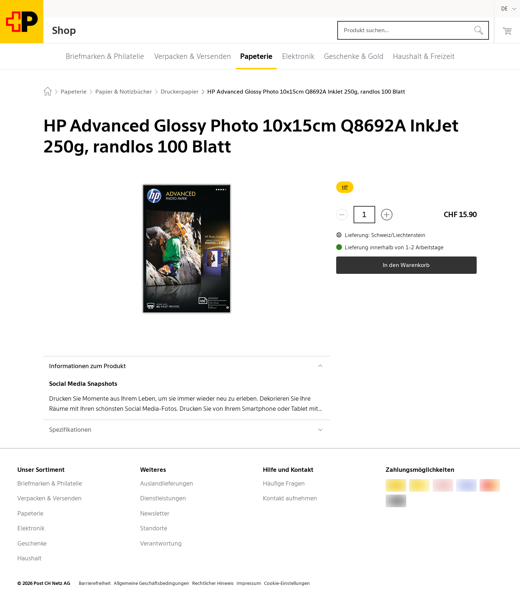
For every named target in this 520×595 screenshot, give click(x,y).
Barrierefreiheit (95, 583)
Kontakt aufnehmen (290, 498)
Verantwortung (161, 543)
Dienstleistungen (163, 498)
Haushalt (29, 558)
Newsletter (154, 513)
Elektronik (30, 528)
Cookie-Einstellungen (287, 583)
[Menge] (364, 214)
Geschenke (32, 543)
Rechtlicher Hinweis (213, 583)
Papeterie (30, 513)
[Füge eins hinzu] (387, 214)
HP (345, 187)
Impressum (249, 583)
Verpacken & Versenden (49, 498)
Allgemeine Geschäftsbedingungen (151, 583)
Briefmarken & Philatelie (49, 483)
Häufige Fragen (284, 483)
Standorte (153, 528)
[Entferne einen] (342, 214)
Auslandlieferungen (166, 483)
